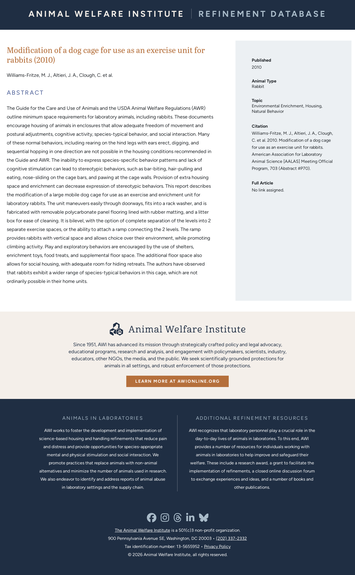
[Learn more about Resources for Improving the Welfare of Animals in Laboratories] (252, 418)
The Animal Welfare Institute (142, 530)
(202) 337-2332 (231, 538)
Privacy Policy (217, 546)
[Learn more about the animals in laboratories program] (102, 418)
